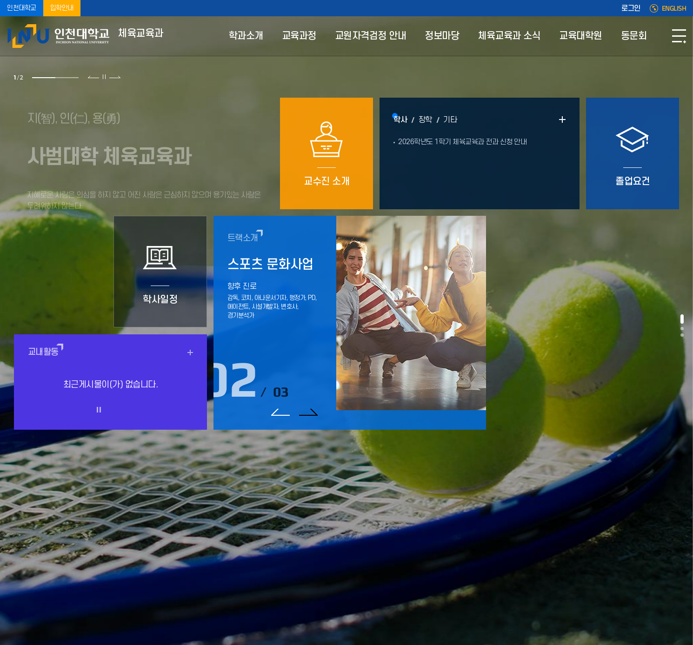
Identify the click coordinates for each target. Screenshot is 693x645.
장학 (425, 120)
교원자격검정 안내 (370, 36)
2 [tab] (67, 77)
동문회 (634, 36)
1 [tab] (43, 77)
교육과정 (299, 36)
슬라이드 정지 (104, 76)
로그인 (630, 8)
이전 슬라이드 (94, 76)
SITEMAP (679, 36)
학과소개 (246, 36)
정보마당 (442, 36)
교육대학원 (580, 36)
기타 (450, 120)
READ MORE (562, 119)
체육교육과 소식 (509, 36)
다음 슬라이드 (114, 76)
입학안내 (61, 8)
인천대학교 (21, 8)
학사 (400, 120)
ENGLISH (674, 8)
